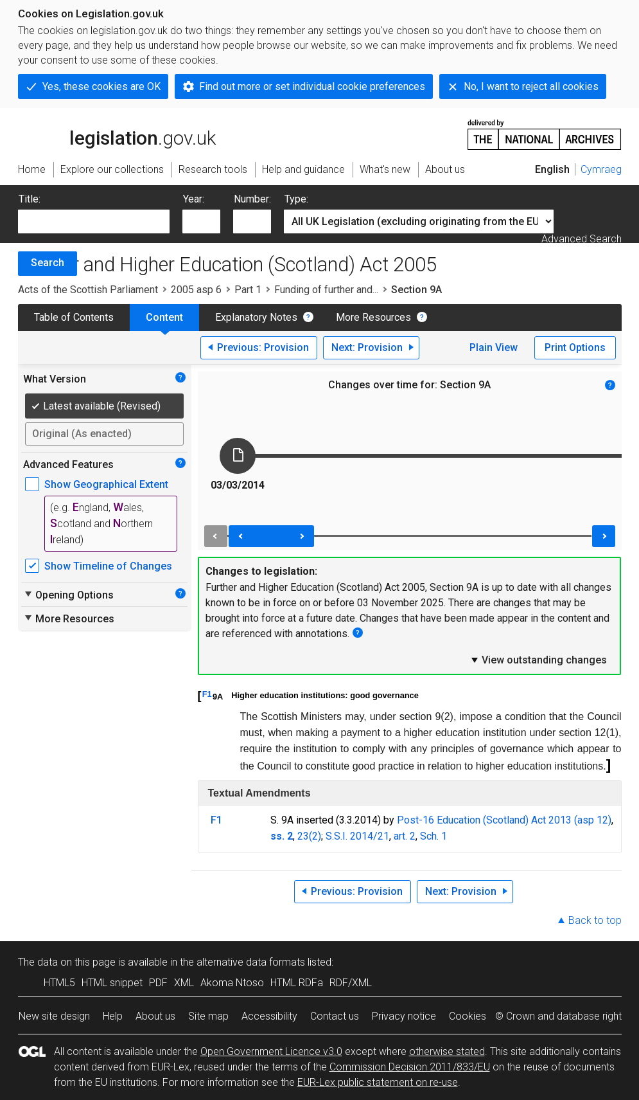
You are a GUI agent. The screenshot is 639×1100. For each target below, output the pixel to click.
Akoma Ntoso (232, 983)
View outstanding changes (538, 659)
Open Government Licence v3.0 (271, 1051)
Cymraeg (601, 169)
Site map (208, 1016)
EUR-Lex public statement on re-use (377, 1082)
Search (47, 263)
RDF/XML (350, 983)
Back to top (595, 920)
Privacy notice (404, 1016)
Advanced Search (581, 239)
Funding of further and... (326, 290)
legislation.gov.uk (117, 133)
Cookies (467, 1016)
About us (155, 1016)
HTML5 (59, 983)
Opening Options (68, 594)
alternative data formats (251, 962)
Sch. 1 (433, 836)
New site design (54, 1016)
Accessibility (269, 1016)
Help (113, 1016)
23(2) (309, 836)
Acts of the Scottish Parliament (88, 290)
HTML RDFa (296, 983)
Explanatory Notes (256, 317)
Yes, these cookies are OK (101, 86)
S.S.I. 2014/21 (357, 836)
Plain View (493, 347)
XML (184, 983)
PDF (158, 983)
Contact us (334, 1016)
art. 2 (405, 836)
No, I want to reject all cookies (531, 86)
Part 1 (247, 290)
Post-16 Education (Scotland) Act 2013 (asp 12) (504, 820)
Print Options (575, 347)
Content (164, 317)
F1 (207, 694)
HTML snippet (112, 983)
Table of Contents (74, 317)
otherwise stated (447, 1051)
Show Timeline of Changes (108, 566)
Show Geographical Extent (106, 484)
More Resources (373, 317)
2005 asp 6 (196, 290)
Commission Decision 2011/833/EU (409, 1067)
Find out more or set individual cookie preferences (312, 86)
